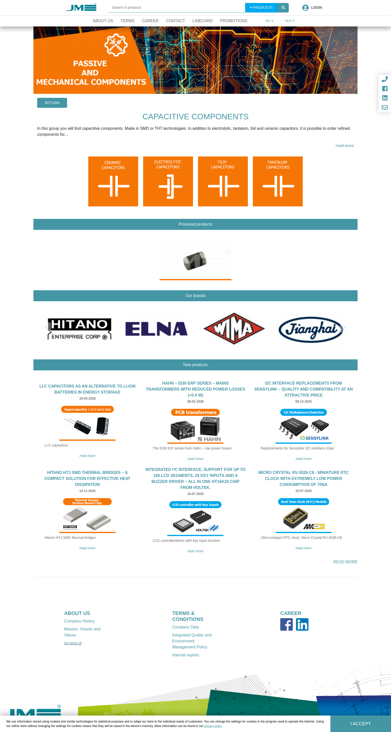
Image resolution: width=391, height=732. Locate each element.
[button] (46, 327)
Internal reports (185, 655)
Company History (79, 621)
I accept (361, 723)
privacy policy (213, 726)
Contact (175, 21)
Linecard (203, 21)
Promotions (233, 21)
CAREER (290, 613)
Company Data (185, 627)
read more (345, 146)
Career (150, 21)
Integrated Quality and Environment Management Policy (191, 641)
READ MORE (88, 456)
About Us (103, 21)
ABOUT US (77, 613)
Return (52, 103)
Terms (127, 21)
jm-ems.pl (72, 643)
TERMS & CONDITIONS (188, 616)
